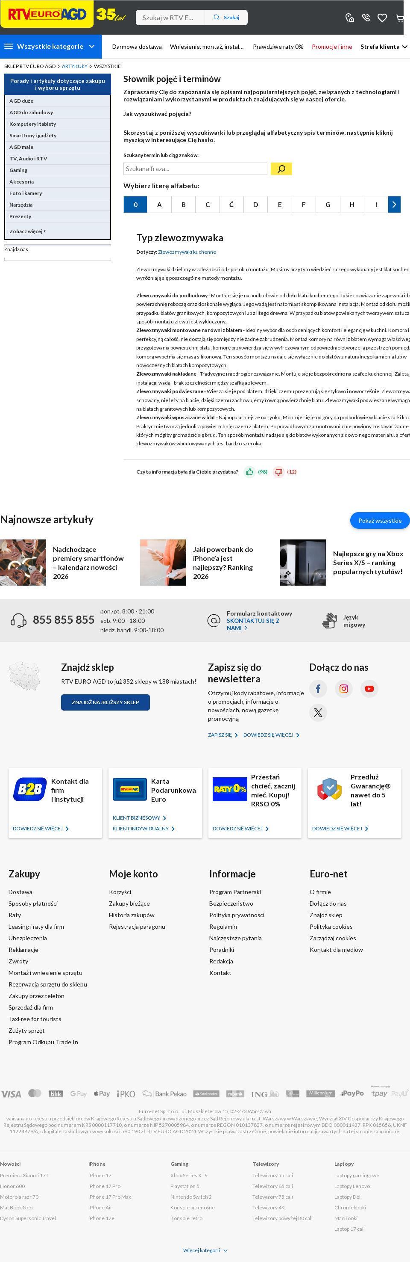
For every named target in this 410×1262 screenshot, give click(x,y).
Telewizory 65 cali (272, 1186)
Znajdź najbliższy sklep (105, 702)
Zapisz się (220, 735)
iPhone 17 (99, 1175)
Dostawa (20, 891)
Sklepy (349, 17)
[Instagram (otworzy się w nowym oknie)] (344, 689)
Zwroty (18, 961)
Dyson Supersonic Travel (28, 1218)
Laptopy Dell (348, 1197)
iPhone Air (100, 1207)
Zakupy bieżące (129, 903)
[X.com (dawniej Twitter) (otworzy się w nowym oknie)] (318, 713)
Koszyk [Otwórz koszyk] (400, 17)
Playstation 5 (184, 1186)
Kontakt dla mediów (336, 949)
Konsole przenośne (192, 1207)
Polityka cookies (331, 926)
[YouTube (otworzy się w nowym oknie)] (369, 689)
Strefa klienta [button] (380, 46)
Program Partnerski (235, 891)
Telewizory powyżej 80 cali (282, 1218)
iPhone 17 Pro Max (109, 1197)
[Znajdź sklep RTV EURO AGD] (24, 676)
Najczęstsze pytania (235, 938)
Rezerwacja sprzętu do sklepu (48, 984)
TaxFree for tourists (35, 1018)
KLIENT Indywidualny (141, 828)
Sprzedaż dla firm (31, 1007)
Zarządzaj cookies (333, 938)
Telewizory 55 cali (272, 1175)
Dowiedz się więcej (268, 735)
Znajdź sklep (326, 914)
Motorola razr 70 (19, 1197)
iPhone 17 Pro (104, 1186)
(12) (291, 471)
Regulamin (223, 926)
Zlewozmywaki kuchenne (187, 252)
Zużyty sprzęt (27, 1030)
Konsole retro (186, 1218)
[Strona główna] (63, 14)
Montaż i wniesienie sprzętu (45, 972)
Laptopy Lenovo (352, 1186)
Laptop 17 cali (349, 1229)
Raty (15, 914)
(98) (262, 471)
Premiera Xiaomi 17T (24, 1175)
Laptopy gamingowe (356, 1175)
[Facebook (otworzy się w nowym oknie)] (318, 689)
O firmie (320, 891)
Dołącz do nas (328, 903)
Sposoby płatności (33, 903)
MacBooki (345, 1218)
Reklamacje (23, 949)
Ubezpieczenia (28, 938)
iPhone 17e (101, 1218)
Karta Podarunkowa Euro (173, 790)
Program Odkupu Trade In (43, 1042)
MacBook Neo (16, 1207)
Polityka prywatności (236, 914)
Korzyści (120, 891)
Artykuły (75, 66)
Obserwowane (382, 17)
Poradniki (221, 949)
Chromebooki (350, 1207)
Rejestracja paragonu (137, 926)
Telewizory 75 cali (272, 1197)
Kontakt (220, 972)
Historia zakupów (132, 914)
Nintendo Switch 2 (191, 1197)
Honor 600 (12, 1186)
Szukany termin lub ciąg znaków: (161, 155)
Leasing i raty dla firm (36, 926)
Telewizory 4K (268, 1207)
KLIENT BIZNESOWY (137, 818)
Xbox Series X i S (188, 1175)
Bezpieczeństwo (231, 903)
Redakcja (221, 961)
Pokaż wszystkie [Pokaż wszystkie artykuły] (380, 520)
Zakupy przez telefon (36, 995)
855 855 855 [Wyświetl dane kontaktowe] (366, 17)
